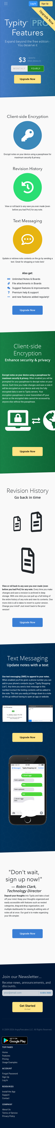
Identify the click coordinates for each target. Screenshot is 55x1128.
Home (5, 1052)
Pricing (5, 1059)
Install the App (8, 1091)
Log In (33, 4)
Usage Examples (9, 1062)
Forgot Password (10, 1073)
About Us (6, 1109)
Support (5, 1095)
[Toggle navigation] (5, 3)
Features (6, 1056)
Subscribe (45, 992)
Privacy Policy (8, 1116)
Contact (5, 1098)
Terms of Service (10, 1113)
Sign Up (5, 1077)
